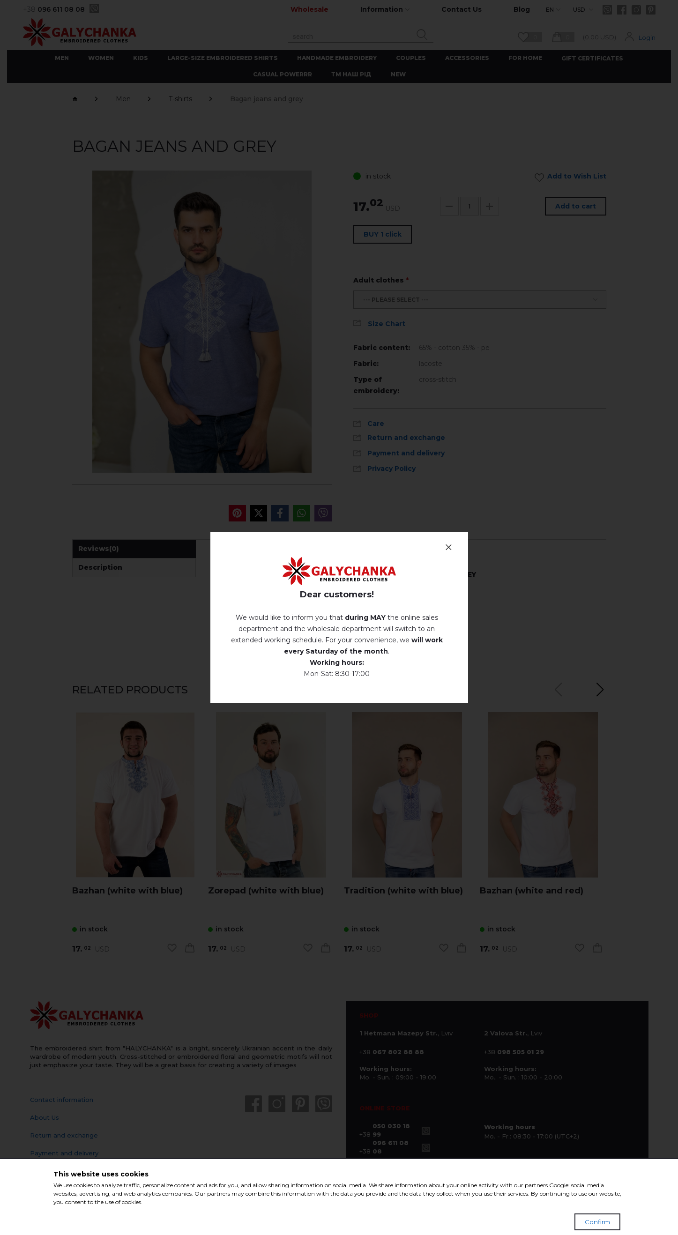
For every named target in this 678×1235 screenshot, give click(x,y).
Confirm (597, 1222)
